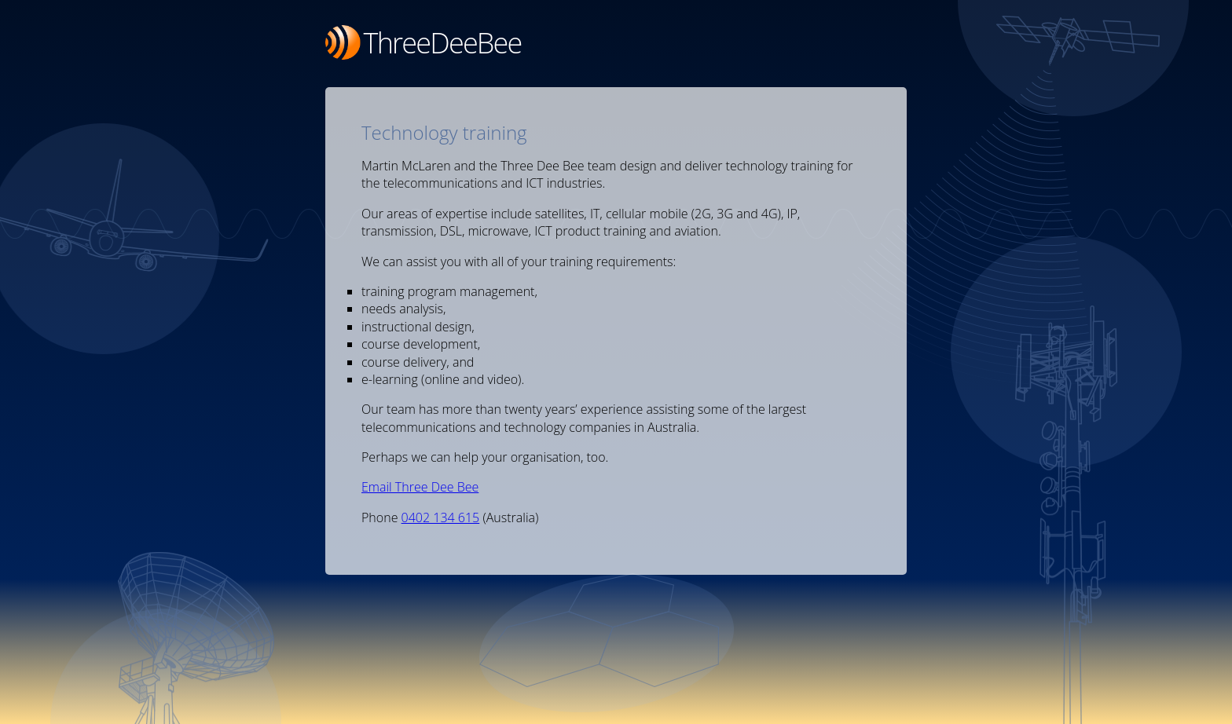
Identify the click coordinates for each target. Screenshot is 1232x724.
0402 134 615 (441, 517)
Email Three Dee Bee (419, 486)
